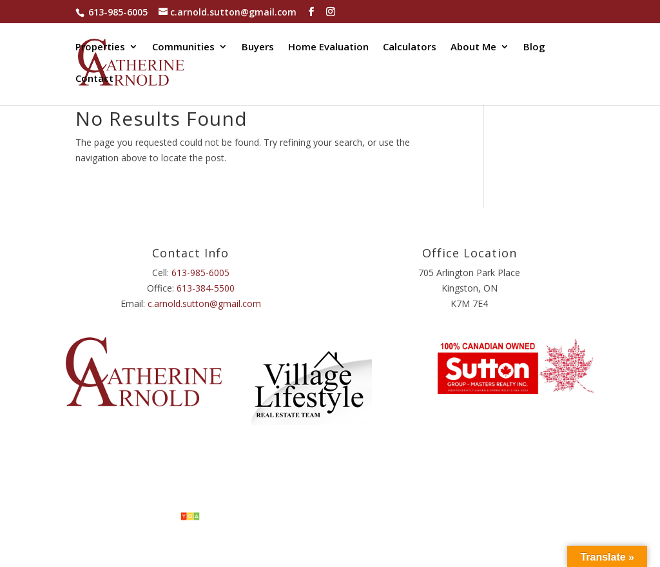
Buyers (258, 47)
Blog (534, 47)
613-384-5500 (206, 288)
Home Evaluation (328, 47)
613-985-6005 (118, 12)
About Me (473, 47)
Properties (100, 47)
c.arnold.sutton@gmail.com (204, 303)
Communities (183, 47)
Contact (94, 79)
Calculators (409, 47)
